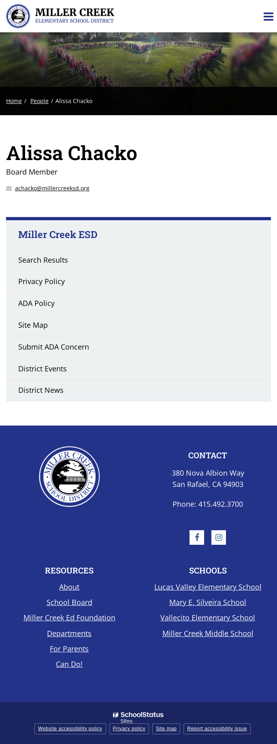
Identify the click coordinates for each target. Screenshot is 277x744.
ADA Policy (36, 303)
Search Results (43, 260)
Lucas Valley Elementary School (208, 587)
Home (14, 101)
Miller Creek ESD (58, 234)
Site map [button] (166, 728)
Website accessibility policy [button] (70, 728)
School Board (69, 602)
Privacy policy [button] (129, 728)
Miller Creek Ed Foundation (69, 617)
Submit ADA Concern (53, 347)
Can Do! (69, 664)
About (69, 587)
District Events (42, 368)
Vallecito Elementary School (207, 617)
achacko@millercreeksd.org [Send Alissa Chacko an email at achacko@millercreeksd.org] (52, 188)
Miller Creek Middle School (208, 633)
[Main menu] (268, 16)
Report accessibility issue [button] (217, 728)
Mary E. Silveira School (207, 602)
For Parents (69, 648)
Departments (69, 633)
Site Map (33, 325)
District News (41, 390)
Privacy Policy (41, 281)
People (39, 101)
